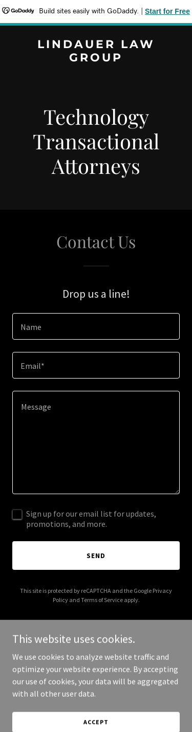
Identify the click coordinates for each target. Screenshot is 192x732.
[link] (96, 58)
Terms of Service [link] (102, 600)
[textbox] (96, 326)
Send (96, 555)
